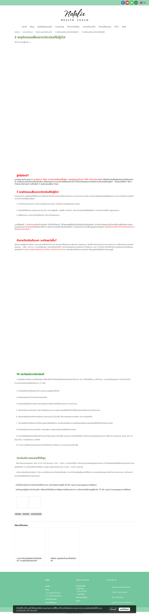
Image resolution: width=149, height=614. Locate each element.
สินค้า (124, 26)
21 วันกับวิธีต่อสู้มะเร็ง (54, 596)
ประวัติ (24, 26)
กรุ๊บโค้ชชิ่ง (81, 594)
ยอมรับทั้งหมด (124, 609)
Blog (32, 26)
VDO (116, 26)
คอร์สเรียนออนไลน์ (44, 26)
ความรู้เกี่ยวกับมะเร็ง (53, 593)
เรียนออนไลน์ (80, 586)
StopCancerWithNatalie (121, 587)
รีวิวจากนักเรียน (73, 26)
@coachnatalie (118, 597)
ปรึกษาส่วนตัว (82, 591)
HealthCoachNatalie (119, 592)
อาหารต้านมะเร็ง (89, 26)
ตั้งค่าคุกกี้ (113, 609)
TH (143, 2)
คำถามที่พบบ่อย (105, 26)
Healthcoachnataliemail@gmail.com (123, 602)
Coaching (59, 26)
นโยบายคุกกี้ (33, 610)
